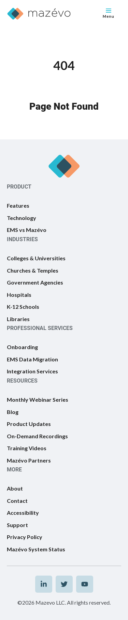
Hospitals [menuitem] (19, 294)
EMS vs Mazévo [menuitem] (26, 229)
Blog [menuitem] (12, 412)
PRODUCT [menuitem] (19, 186)
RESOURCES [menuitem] (22, 380)
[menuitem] (43, 584)
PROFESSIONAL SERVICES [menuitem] (40, 328)
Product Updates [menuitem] (29, 424)
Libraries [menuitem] (18, 319)
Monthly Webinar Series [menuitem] (37, 399)
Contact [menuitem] (17, 500)
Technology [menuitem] (21, 218)
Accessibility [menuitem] (23, 512)
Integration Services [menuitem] (32, 371)
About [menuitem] (15, 488)
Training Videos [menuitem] (26, 448)
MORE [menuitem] (14, 469)
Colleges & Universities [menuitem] (36, 258)
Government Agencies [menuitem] (35, 282)
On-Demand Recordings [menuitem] (37, 436)
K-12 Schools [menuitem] (23, 306)
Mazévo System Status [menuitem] (36, 549)
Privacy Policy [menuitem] (24, 537)
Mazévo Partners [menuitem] (29, 460)
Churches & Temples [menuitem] (32, 270)
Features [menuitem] (18, 205)
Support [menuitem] (17, 525)
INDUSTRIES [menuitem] (22, 239)
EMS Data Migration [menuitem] (32, 359)
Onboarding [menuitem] (22, 347)
